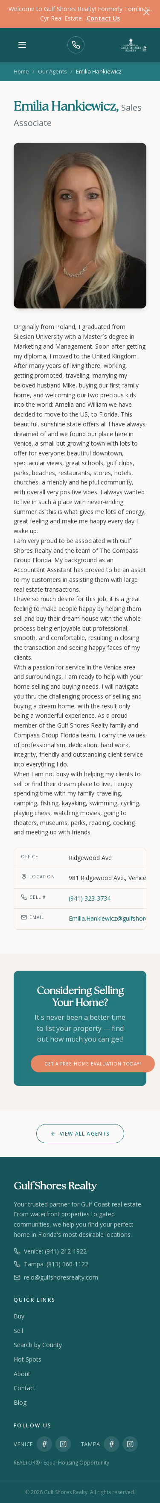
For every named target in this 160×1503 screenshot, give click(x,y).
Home (21, 71)
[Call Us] (75, 44)
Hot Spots (27, 1359)
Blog (20, 1402)
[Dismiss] (146, 14)
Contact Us (103, 18)
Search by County (38, 1345)
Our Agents (52, 71)
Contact (24, 1388)
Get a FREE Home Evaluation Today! (92, 1064)
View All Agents (80, 1133)
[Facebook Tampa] (111, 1444)
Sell (18, 1331)
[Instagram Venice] (63, 1444)
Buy (19, 1316)
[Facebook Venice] (44, 1444)
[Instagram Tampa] (130, 1444)
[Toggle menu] (22, 44)
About (22, 1374)
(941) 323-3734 (90, 898)
